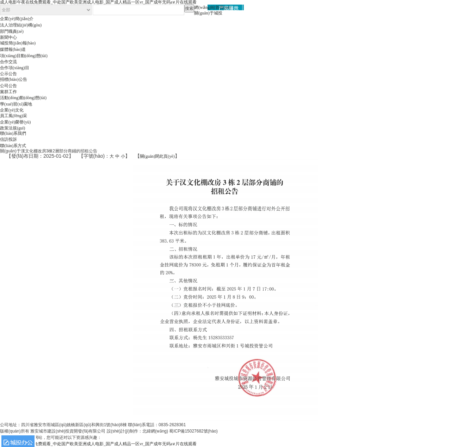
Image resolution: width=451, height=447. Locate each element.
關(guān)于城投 (208, 13)
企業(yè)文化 (12, 110)
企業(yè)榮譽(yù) (15, 122)
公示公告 (8, 73)
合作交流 (8, 61)
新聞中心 (8, 37)
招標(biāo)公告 (13, 79)
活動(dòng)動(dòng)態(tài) (23, 97)
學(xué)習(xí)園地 (16, 104)
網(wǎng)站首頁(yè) (212, 7)
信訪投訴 (8, 139)
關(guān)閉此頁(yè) (157, 156)
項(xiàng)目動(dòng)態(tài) (24, 55)
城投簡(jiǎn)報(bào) (18, 43)
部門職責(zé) (12, 31)
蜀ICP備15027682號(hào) (193, 431)
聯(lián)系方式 (13, 145)
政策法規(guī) (12, 128)
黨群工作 (8, 91)
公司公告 (8, 85)
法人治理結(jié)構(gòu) (21, 25)
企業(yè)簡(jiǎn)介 (16, 18)
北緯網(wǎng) (155, 431)
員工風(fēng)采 (13, 115)
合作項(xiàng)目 (14, 67)
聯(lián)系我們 (13, 133)
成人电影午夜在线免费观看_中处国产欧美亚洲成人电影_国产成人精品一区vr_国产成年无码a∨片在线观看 (98, 443)
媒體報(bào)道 (13, 49)
